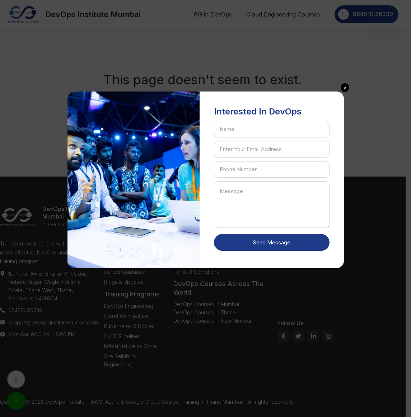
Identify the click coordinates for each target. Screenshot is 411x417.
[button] (345, 87)
